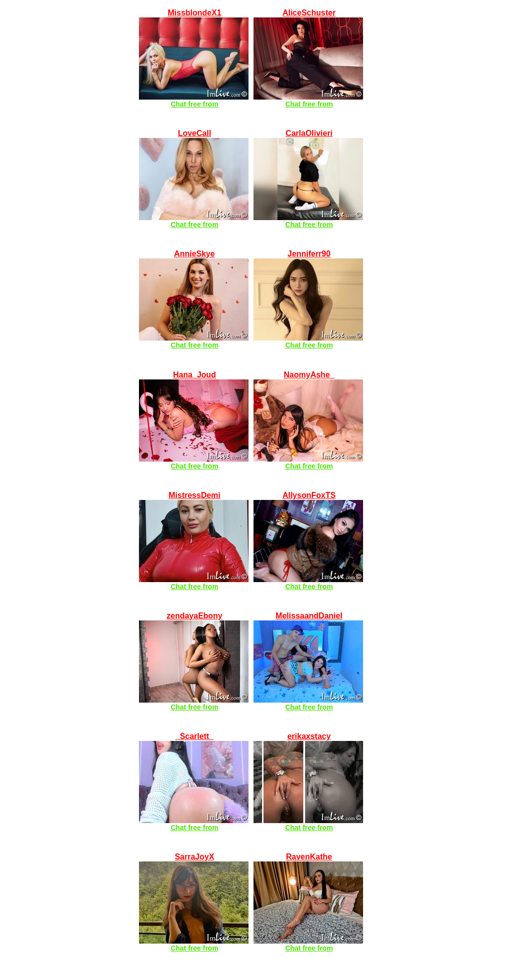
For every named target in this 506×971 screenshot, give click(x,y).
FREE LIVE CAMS (171, 4)
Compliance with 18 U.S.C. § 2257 (329, 968)
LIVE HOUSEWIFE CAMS (300, 125)
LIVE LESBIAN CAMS (293, 848)
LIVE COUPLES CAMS (295, 607)
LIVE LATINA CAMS (175, 728)
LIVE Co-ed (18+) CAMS (183, 245)
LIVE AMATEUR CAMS (295, 4)
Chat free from (195, 104)
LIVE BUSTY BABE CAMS (187, 125)
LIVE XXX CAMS (169, 848)
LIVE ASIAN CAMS (288, 245)
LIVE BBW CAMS (285, 728)
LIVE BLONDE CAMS (178, 366)
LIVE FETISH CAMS (175, 487)
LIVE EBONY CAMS (175, 607)
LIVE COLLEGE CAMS (295, 366)
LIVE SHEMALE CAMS (295, 487)
